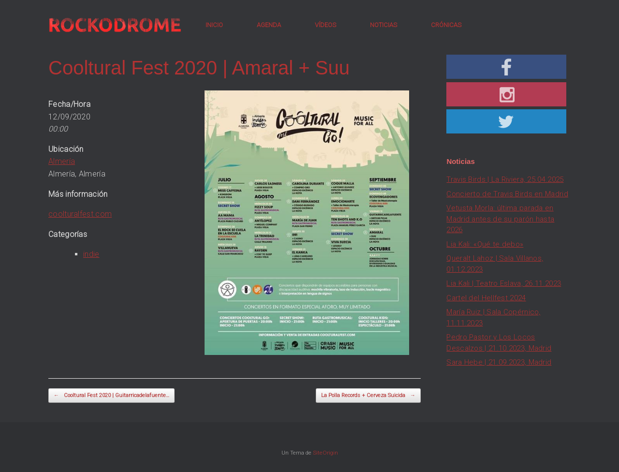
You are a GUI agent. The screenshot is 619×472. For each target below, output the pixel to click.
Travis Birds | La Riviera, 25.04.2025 (504, 179)
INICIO (214, 25)
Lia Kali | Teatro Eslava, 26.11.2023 (503, 283)
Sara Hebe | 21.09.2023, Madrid (498, 362)
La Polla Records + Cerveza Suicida (368, 396)
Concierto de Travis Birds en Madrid (507, 194)
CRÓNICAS (446, 25)
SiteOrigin (325, 452)
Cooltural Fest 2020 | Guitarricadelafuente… (111, 396)
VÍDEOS (325, 25)
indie (91, 254)
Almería (61, 161)
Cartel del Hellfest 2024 (486, 298)
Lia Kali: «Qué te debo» (484, 244)
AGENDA (269, 25)
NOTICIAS (383, 25)
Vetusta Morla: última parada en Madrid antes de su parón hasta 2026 (500, 219)
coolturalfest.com (80, 214)
